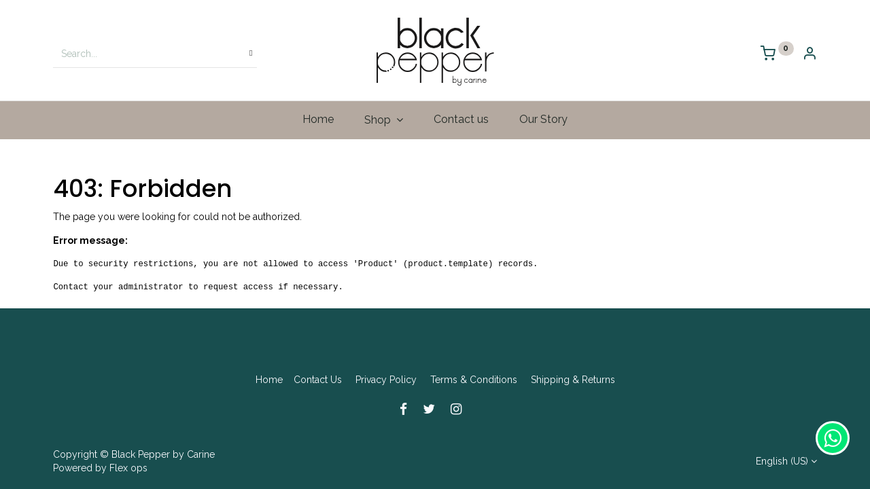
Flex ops (128, 468)
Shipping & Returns (573, 379)
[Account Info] (809, 54)
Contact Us (318, 379)
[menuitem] (318, 119)
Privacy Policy (386, 379)
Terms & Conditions (473, 379)
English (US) (782, 461)
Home (269, 379)
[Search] (251, 53)
